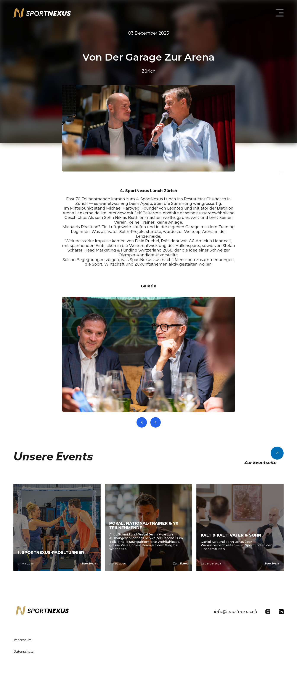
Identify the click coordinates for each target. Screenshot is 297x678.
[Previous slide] (141, 422)
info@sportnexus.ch (235, 611)
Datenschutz (23, 651)
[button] (278, 13)
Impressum (22, 640)
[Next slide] (155, 422)
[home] (42, 13)
